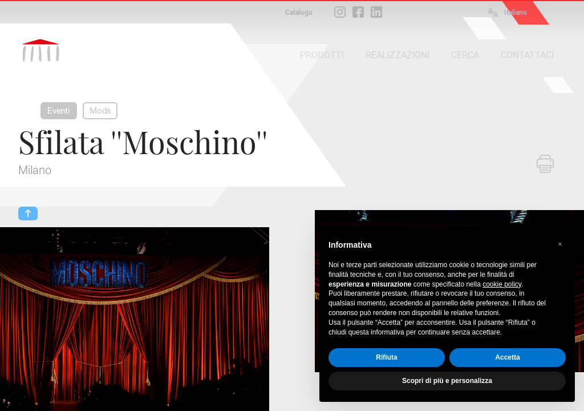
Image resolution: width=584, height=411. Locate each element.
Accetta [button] (507, 357)
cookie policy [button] (501, 284)
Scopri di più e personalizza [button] (447, 381)
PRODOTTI (322, 55)
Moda (100, 111)
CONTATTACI (527, 55)
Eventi (58, 111)
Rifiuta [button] (386, 357)
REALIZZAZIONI (397, 55)
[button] (560, 244)
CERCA (465, 55)
